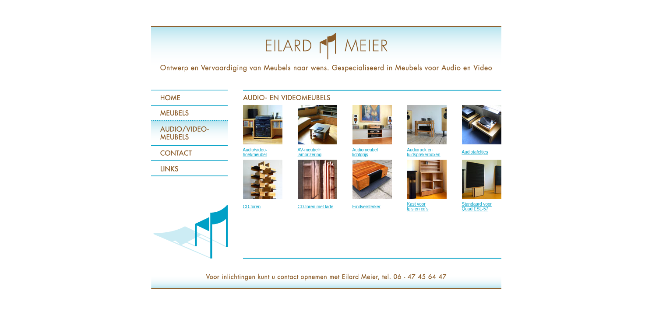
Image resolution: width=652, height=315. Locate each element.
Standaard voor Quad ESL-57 (477, 206)
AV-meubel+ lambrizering (309, 152)
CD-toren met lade (316, 206)
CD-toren (252, 206)
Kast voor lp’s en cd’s (418, 206)
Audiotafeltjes (475, 152)
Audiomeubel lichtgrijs (365, 152)
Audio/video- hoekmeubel (255, 152)
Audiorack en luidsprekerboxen (424, 152)
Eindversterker (366, 206)
